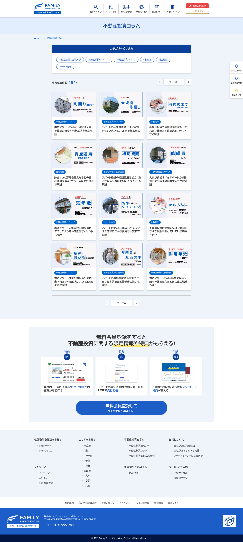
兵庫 (86, 485)
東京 (86, 450)
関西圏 (86, 470)
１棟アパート (44, 445)
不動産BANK (180, 472)
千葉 (86, 460)
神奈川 (87, 455)
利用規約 (69, 502)
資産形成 (163, 59)
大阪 (86, 475)
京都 (86, 480)
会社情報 (158, 502)
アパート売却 (65, 66)
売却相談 (132, 472)
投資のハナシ (180, 477)
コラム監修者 (142, 502)
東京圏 (86, 445)
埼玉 (86, 465)
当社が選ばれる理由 (183, 445)
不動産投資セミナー (138, 445)
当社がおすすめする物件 (185, 450)
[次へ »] (188, 82)
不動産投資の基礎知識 (70, 59)
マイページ (43, 472)
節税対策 (147, 59)
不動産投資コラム (54, 38)
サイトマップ (125, 502)
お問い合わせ (108, 502)
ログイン (197, 11)
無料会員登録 (197, 5)
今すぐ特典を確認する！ (122, 407)
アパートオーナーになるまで (187, 455)
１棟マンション (45, 450)
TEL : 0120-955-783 (59, 524)
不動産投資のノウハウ (98, 59)
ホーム (39, 38)
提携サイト (173, 502)
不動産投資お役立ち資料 (141, 455)
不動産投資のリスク (126, 59)
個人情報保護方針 (88, 502)
